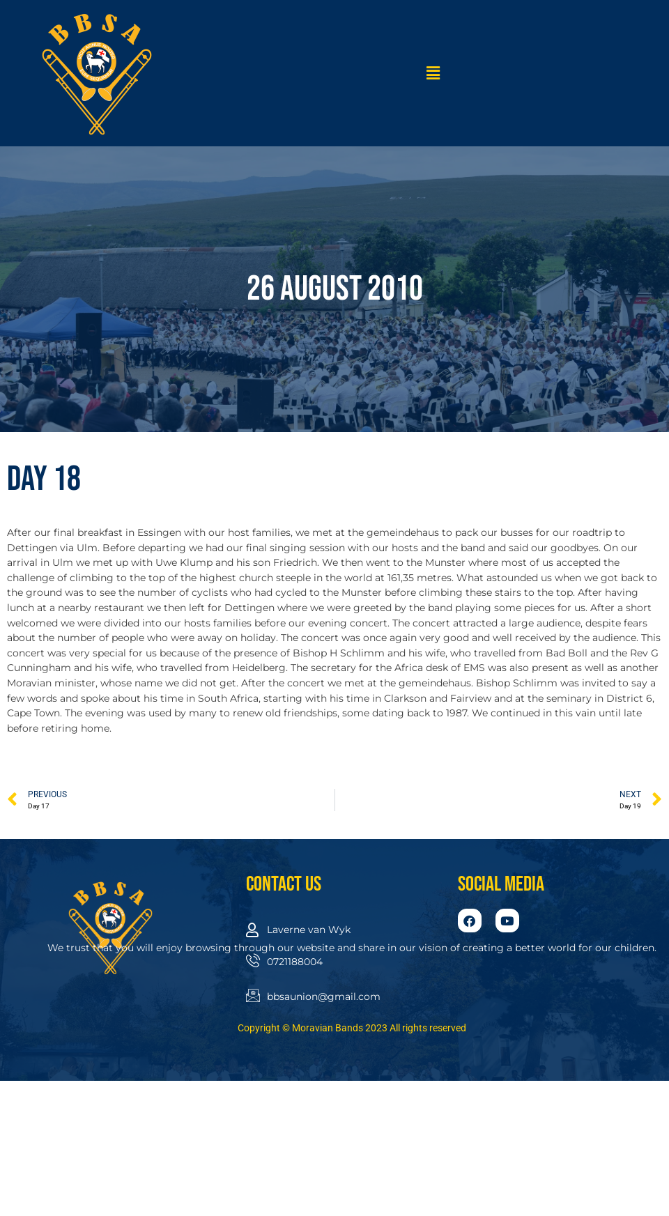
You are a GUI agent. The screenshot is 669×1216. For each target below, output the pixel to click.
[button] (433, 73)
